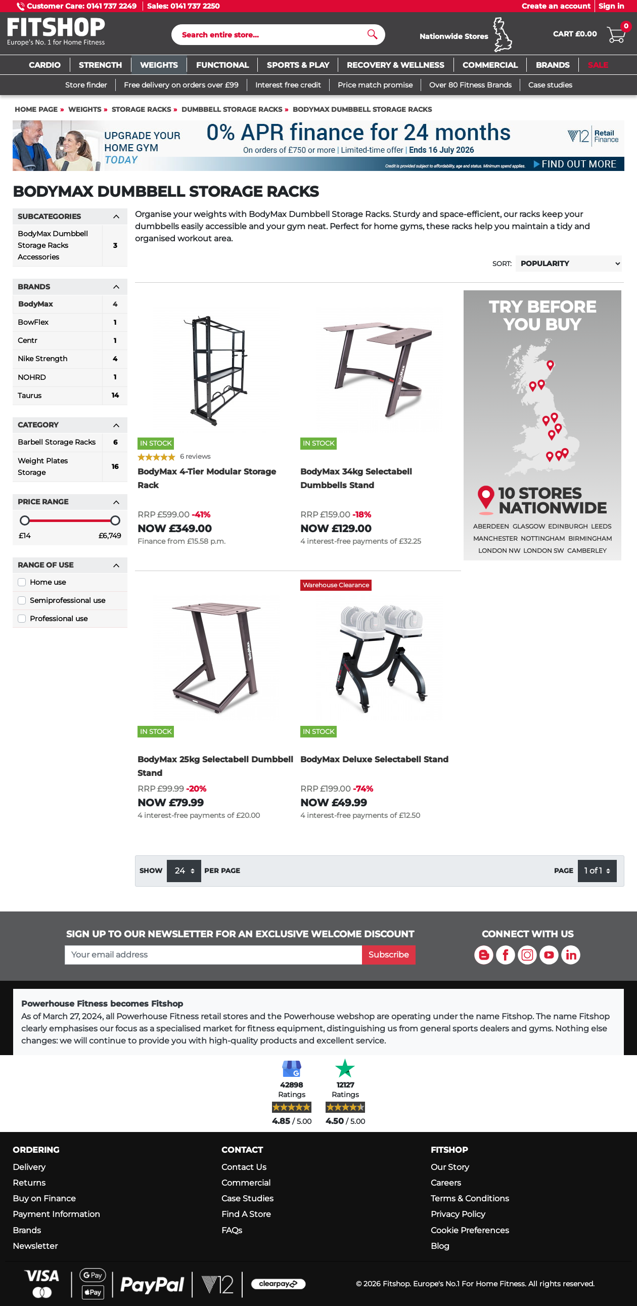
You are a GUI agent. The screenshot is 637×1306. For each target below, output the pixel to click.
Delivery (29, 1167)
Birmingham (590, 543)
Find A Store (246, 1215)
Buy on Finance (44, 1199)
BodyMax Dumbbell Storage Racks (362, 114)
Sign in (611, 6)
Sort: (502, 268)
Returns (29, 1183)
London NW (499, 555)
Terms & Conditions (470, 1199)
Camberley (587, 555)
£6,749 (110, 540)
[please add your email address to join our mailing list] (213, 955)
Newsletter (35, 1246)
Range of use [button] (69, 569)
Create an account (556, 6)
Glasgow (529, 531)
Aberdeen (491, 531)
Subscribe (389, 955)
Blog (440, 1246)
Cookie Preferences (470, 1230)
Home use (48, 586)
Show (151, 875)
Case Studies (247, 1199)
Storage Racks (141, 114)
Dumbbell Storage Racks (231, 114)
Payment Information (56, 1215)
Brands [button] (69, 291)
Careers (446, 1183)
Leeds (601, 531)
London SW (543, 555)
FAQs (231, 1230)
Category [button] (69, 429)
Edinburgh (568, 531)
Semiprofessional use (67, 605)
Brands (27, 1230)
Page (563, 875)
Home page (36, 114)
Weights (84, 114)
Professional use (58, 623)
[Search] (274, 37)
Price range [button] (69, 506)
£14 (24, 540)
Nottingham (543, 543)
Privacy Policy (458, 1215)
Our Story (450, 1167)
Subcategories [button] (69, 221)
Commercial (245, 1183)
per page (222, 875)
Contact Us (243, 1167)
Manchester (495, 543)
